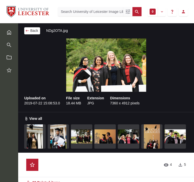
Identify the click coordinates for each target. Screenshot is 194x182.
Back (31, 31)
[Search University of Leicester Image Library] (90, 11)
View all (33, 119)
